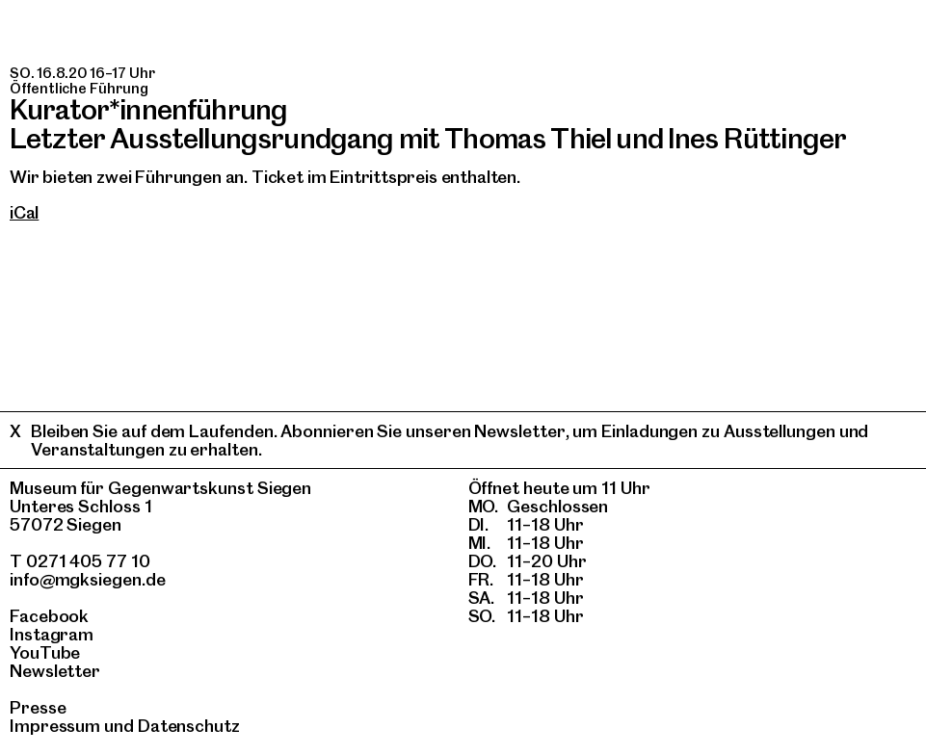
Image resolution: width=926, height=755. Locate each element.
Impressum (55, 726)
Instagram (51, 634)
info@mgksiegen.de (88, 579)
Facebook (49, 616)
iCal (24, 212)
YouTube (45, 652)
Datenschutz (189, 726)
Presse (38, 707)
